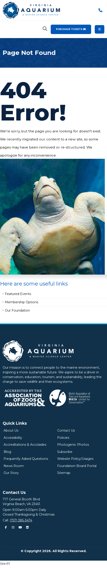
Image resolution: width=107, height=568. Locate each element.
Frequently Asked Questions (26, 459)
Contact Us (66, 430)
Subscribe (64, 452)
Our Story (11, 473)
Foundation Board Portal (77, 466)
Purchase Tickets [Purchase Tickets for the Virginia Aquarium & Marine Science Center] (71, 29)
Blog (7, 452)
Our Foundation (17, 310)
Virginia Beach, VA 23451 (21, 504)
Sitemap (63, 473)
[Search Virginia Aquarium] (45, 29)
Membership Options (21, 302)
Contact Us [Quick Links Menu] (14, 492)
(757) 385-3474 (21, 520)
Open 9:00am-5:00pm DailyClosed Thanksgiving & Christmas (29, 512)
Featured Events (18, 294)
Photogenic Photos (73, 445)
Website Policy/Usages (75, 459)
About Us (11, 430)
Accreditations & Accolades (25, 445)
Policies (63, 438)
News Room (14, 466)
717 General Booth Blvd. (21, 499)
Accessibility (13, 438)
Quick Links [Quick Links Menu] (15, 423)
